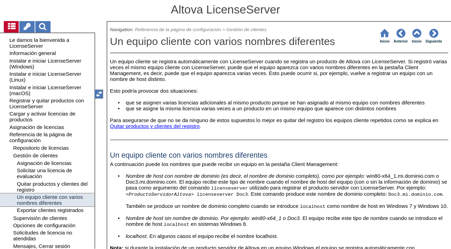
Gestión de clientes (246, 29)
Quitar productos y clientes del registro (155, 126)
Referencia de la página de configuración (178, 29)
